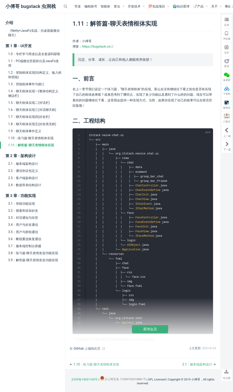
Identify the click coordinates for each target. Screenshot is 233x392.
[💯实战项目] (158, 6)
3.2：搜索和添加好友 (23, 210)
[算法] (119, 6)
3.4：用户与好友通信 (23, 224)
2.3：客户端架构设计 (23, 178)
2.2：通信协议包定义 (23, 171)
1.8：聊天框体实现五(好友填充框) (32, 124)
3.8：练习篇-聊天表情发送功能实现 (33, 253)
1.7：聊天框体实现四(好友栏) (29, 117)
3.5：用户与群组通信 (23, 232)
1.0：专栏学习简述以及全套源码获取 (34, 54)
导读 (77, 6)
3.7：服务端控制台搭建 (24, 246)
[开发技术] (136, 6)
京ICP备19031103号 (84, 379)
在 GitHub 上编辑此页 (85, 349)
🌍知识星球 (181, 6)
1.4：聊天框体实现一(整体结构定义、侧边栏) (34, 93)
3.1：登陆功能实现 (21, 203)
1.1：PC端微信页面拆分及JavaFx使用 (33, 63)
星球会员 (150, 329)
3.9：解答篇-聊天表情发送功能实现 (33, 260)
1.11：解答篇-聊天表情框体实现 (31, 145)
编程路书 (90, 6)
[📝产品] (200, 6)
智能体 (105, 6)
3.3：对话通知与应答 (23, 217)
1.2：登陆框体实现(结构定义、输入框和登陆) (34, 75)
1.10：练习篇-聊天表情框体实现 (30, 138)
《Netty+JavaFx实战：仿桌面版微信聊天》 (34, 33)
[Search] (66, 6)
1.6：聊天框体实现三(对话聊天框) (32, 110)
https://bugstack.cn (98, 47)
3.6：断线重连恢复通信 (24, 239)
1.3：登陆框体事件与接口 (26, 84)
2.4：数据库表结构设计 (24, 185)
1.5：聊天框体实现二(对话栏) (29, 103)
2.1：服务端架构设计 (23, 164)
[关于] (216, 6)
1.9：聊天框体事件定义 (24, 131)
